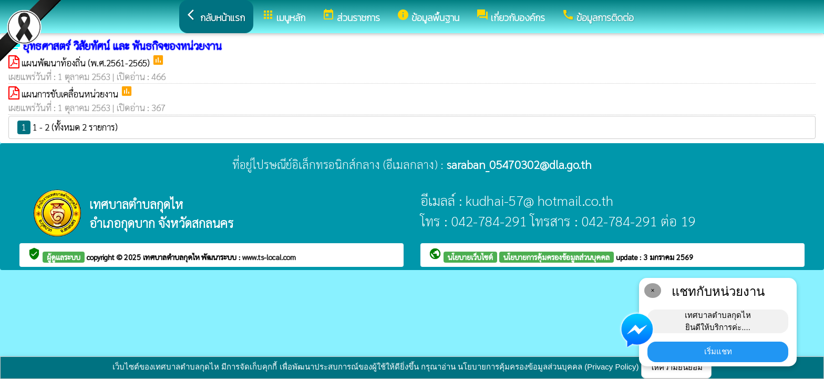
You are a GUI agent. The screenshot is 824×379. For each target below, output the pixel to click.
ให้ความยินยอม (676, 367)
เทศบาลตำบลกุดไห (172, 257)
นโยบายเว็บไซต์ (470, 257)
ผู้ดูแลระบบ (63, 257)
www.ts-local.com (269, 257)
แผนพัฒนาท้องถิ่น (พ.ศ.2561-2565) (87, 62)
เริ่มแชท (718, 351)
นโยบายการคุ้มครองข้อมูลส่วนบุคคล (556, 257)
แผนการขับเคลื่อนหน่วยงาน (71, 93)
